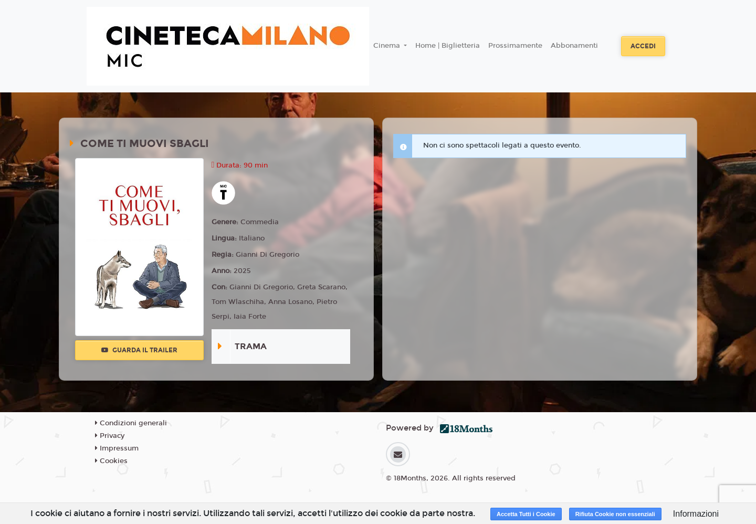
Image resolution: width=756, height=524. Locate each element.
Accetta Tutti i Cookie (526, 514)
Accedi (643, 46)
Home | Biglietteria (447, 45)
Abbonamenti (574, 45)
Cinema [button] (387, 45)
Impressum (117, 448)
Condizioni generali (131, 423)
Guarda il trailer (139, 350)
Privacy (109, 436)
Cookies (111, 461)
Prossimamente (515, 45)
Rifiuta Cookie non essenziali (615, 514)
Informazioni (696, 513)
